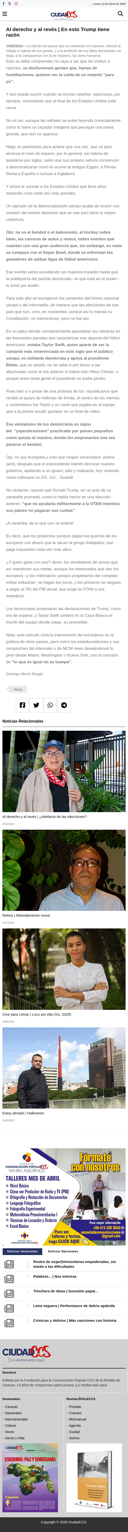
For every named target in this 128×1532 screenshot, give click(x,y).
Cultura (10, 1425)
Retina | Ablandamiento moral (26, 915)
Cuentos (75, 1413)
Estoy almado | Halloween (23, 1113)
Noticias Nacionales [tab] (63, 1251)
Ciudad (74, 1432)
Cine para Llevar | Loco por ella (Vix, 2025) (36, 1014)
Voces (18, 689)
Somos (74, 1438)
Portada (75, 1407)
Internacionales (16, 1419)
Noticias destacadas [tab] (22, 1251)
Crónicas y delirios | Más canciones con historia (74, 1320)
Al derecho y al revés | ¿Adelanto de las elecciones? (44, 817)
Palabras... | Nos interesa (54, 1276)
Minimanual (77, 1419)
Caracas (11, 1407)
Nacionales (13, 1413)
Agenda (75, 1425)
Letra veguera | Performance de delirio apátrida (74, 1306)
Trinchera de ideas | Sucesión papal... (65, 1291)
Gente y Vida (15, 1438)
